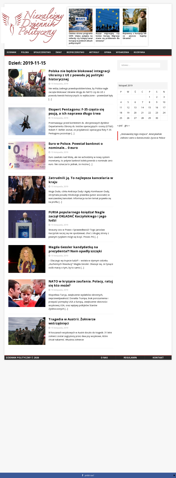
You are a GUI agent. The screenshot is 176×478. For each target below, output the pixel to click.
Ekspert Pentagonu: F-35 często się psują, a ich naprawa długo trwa (76, 111)
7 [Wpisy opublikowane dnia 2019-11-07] (142, 102)
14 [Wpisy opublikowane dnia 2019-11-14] (142, 107)
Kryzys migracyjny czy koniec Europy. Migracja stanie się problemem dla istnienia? (107, 37)
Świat (59, 52)
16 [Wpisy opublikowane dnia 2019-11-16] (157, 107)
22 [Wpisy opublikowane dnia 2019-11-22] (149, 112)
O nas (104, 357)
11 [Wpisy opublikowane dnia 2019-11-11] (121, 107)
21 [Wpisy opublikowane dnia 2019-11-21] (142, 112)
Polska (25, 52)
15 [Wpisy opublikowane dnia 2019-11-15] (149, 107)
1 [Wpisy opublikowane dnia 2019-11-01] (149, 96)
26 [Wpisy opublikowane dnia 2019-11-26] (128, 117)
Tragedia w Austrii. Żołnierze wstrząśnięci (72, 321)
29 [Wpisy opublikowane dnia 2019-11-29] (149, 117)
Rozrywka (139, 52)
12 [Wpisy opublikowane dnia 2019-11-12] (128, 107)
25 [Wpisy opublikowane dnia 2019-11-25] (121, 117)
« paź (120, 125)
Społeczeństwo (42, 52)
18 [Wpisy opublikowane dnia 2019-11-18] (121, 112)
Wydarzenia (122, 52)
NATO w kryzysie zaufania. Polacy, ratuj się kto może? (81, 283)
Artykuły (94, 52)
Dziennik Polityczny (18, 357)
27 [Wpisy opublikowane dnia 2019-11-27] (135, 117)
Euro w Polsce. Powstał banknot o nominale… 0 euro (76, 145)
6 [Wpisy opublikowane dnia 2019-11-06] (135, 102)
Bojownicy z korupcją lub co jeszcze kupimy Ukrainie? (134, 36)
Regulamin (130, 357)
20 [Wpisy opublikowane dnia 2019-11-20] (135, 112)
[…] (50, 99)
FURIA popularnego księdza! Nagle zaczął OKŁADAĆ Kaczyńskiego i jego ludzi (77, 216)
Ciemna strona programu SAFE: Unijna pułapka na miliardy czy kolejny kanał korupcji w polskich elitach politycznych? (80, 38)
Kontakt (158, 357)
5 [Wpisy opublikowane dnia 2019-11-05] (128, 102)
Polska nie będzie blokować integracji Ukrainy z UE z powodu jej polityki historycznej (79, 75)
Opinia (107, 52)
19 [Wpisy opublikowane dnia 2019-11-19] (128, 112)
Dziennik (11, 52)
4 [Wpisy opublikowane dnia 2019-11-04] (120, 102)
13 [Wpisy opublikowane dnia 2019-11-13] (135, 107)
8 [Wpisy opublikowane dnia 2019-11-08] (149, 102)
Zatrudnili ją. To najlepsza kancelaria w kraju (81, 180)
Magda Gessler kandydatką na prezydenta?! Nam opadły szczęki (75, 249)
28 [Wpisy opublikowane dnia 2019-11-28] (142, 117)
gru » (127, 125)
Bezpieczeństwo (75, 52)
